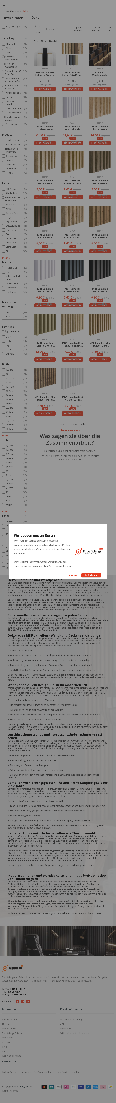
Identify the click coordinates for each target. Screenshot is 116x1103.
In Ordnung (91, 575)
